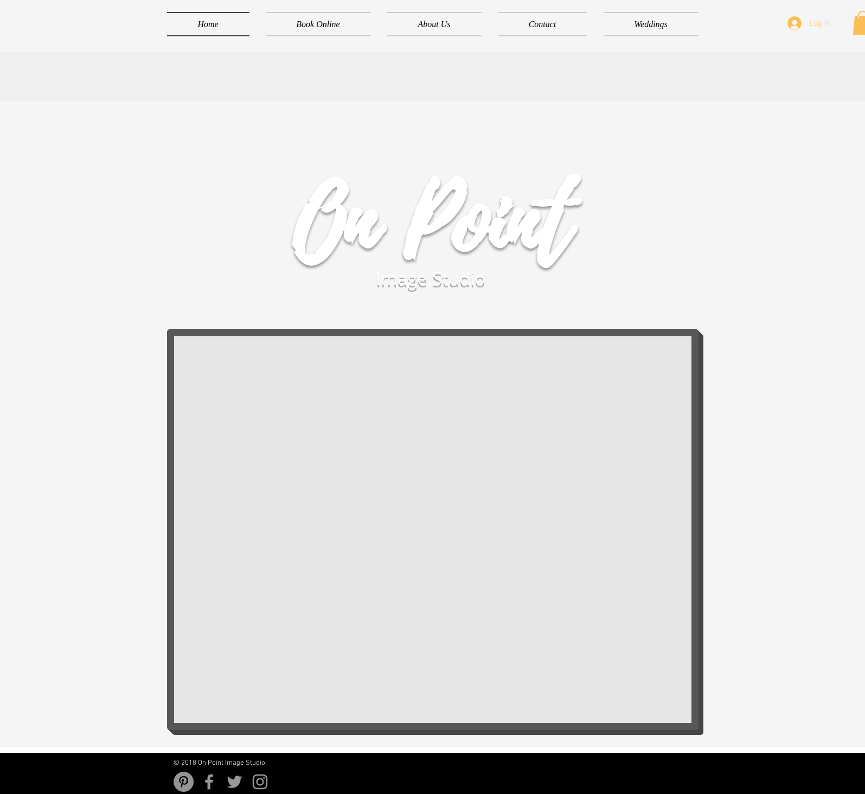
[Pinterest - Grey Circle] (184, 782)
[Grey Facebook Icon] (209, 782)
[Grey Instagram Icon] (260, 782)
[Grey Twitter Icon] (235, 782)
